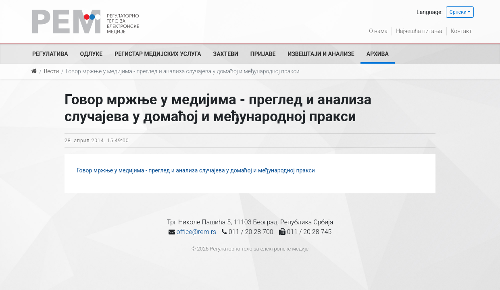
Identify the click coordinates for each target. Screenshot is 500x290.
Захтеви (225, 54)
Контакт (461, 31)
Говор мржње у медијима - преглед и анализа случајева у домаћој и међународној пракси (196, 170)
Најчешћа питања (419, 31)
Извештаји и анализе (321, 54)
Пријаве (263, 54)
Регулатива (50, 54)
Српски (458, 12)
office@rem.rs (196, 232)
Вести (51, 71)
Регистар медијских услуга (158, 54)
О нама (378, 31)
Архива (378, 54)
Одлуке (91, 54)
